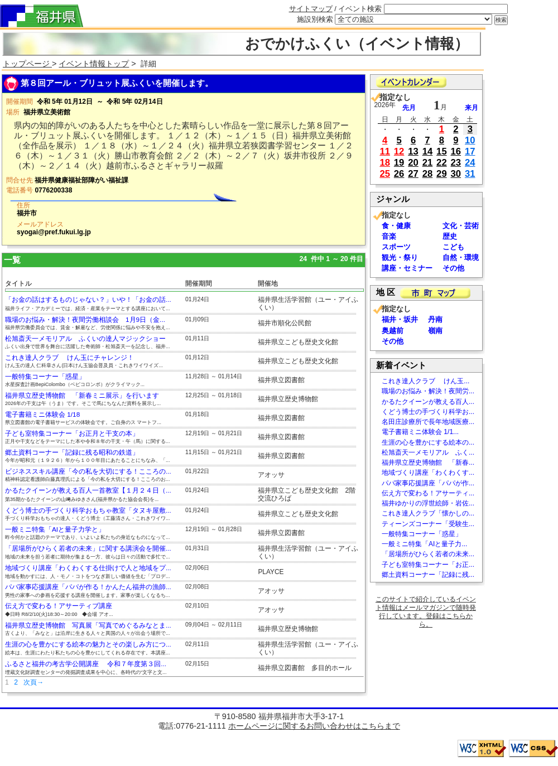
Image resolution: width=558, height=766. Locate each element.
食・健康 (396, 225)
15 (441, 151)
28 (427, 173)
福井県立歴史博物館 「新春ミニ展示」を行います (82, 395)
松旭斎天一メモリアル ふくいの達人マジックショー (85, 339)
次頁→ (33, 682)
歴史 (449, 236)
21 (427, 162)
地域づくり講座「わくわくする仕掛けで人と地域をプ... (88, 568)
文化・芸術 (460, 225)
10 (470, 140)
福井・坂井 (400, 319)
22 (441, 162)
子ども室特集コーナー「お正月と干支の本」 (72, 433)
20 (413, 162)
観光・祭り (400, 257)
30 (456, 173)
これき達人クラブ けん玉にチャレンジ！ (69, 358)
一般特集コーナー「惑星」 (45, 376)
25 (384, 173)
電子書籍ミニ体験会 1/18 (42, 414)
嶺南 (435, 330)
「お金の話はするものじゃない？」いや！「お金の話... (88, 299)
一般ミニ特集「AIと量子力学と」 (55, 529)
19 (399, 162)
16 (456, 151)
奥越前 (392, 330)
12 (399, 151)
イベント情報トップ (94, 63)
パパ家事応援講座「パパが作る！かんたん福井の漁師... (88, 587)
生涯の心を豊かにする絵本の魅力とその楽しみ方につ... (88, 644)
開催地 (268, 283)
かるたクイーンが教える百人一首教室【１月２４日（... (88, 490)
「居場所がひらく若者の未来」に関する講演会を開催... (88, 548)
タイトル (18, 283)
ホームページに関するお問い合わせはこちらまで (314, 725)
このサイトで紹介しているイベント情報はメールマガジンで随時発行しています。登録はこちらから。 (426, 611)
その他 (453, 268)
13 (413, 151)
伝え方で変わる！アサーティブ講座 (58, 606)
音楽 (389, 236)
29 (441, 173)
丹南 (435, 319)
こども (453, 247)
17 (470, 151)
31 (470, 173)
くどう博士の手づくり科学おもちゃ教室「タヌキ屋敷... (88, 510)
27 (413, 173)
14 (427, 151)
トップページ (27, 63)
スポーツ (396, 247)
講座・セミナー (407, 268)
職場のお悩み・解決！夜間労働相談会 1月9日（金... (85, 320)
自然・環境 (460, 257)
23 (456, 162)
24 (470, 162)
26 (399, 173)
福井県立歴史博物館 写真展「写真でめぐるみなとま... (88, 625)
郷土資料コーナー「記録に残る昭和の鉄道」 (72, 452)
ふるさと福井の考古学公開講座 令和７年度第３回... (85, 664)
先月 (409, 108)
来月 (471, 108)
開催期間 (198, 283)
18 (384, 162)
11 (384, 151)
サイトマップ (311, 8)
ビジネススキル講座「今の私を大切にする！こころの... (88, 471)
